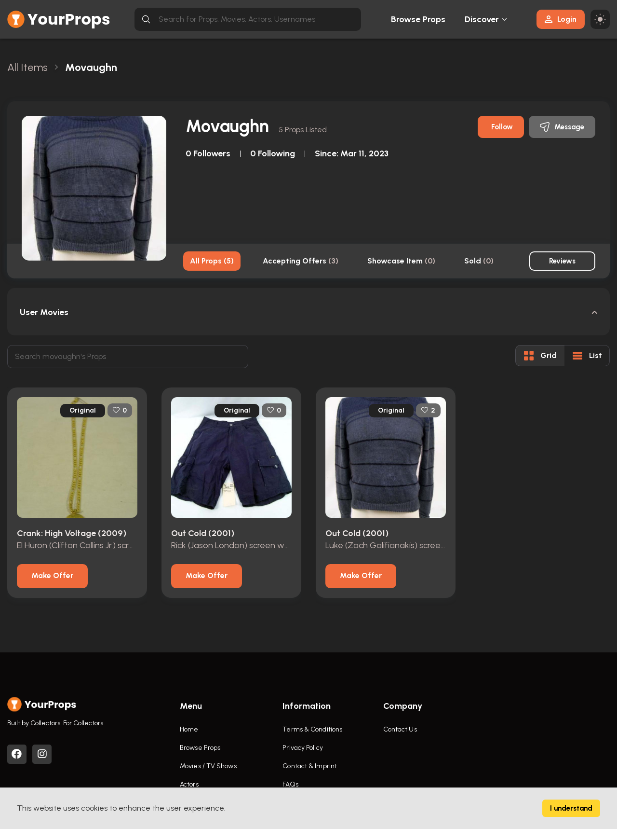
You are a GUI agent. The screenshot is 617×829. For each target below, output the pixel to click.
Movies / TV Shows (208, 766)
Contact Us (400, 729)
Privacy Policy (302, 748)
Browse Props (418, 19)
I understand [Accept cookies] (571, 808)
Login (561, 19)
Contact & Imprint (309, 766)
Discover (482, 19)
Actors (189, 784)
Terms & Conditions (312, 729)
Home (189, 729)
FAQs (290, 784)
